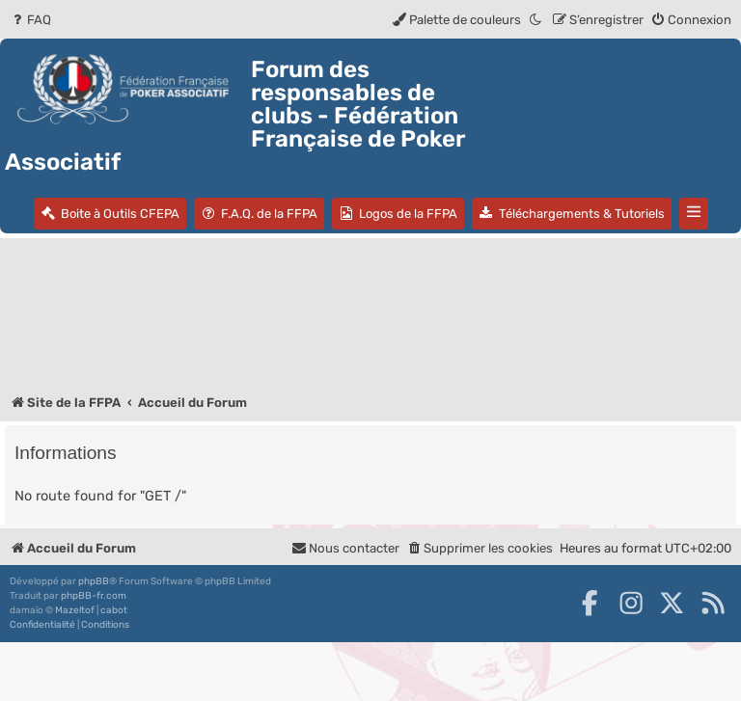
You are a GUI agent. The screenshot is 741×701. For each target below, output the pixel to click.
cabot (113, 610)
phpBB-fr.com (93, 596)
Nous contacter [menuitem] (345, 548)
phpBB (93, 581)
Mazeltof (75, 610)
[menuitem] (30, 20)
